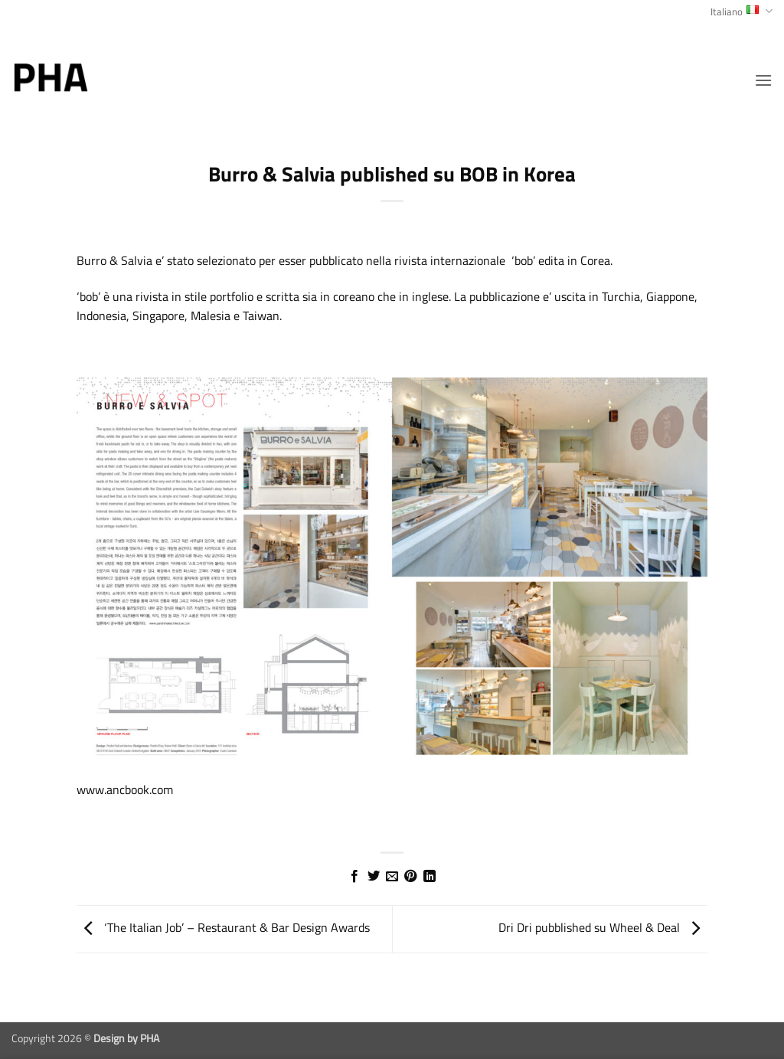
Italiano (741, 11)
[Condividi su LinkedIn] (429, 877)
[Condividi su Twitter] (373, 877)
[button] (763, 80)
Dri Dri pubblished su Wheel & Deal (602, 927)
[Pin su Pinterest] (410, 877)
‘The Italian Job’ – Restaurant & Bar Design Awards (223, 927)
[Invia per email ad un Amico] (392, 877)
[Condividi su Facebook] (354, 877)
